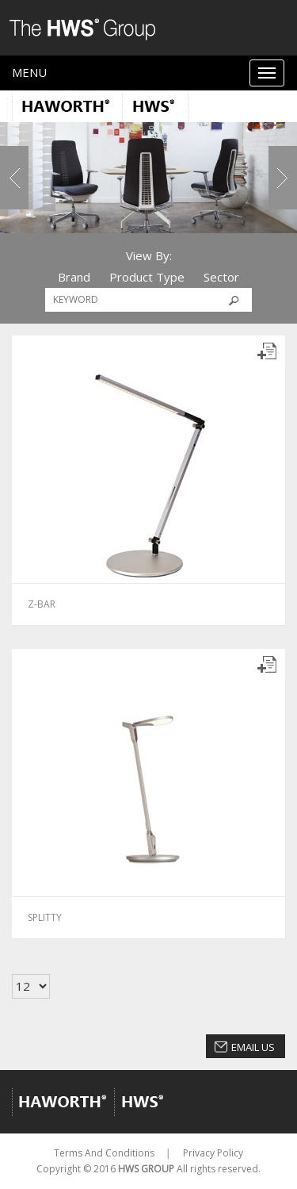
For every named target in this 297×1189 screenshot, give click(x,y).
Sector (221, 277)
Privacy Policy (213, 1153)
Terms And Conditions (104, 1153)
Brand (74, 277)
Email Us (253, 1047)
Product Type (147, 277)
